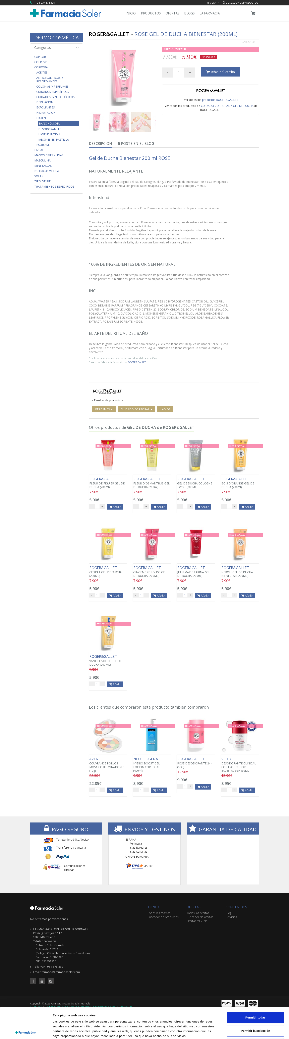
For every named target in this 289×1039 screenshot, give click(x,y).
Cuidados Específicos (52, 92)
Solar (38, 176)
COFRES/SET (42, 62)
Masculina (42, 160)
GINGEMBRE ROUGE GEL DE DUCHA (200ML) (151, 572)
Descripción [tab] (100, 143)
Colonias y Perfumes (52, 86)
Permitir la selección (255, 999)
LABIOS (165, 409)
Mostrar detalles (217, 1031)
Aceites (41, 72)
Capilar (40, 57)
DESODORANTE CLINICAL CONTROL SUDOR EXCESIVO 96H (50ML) (239, 764)
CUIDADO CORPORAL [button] (136, 409)
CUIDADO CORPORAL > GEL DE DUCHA (227, 106)
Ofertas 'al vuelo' (197, 921)
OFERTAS (193, 907)
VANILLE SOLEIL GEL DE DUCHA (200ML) (107, 660)
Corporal (41, 67)
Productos (151, 13)
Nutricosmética (46, 171)
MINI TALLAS (43, 166)
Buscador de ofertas (200, 917)
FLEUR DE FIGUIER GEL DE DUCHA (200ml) (107, 483)
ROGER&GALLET (137, 362)
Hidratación (46, 112)
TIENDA (154, 907)
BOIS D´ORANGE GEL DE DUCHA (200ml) (239, 483)
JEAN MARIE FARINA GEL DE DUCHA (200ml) (195, 572)
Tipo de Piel (43, 181)
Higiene (41, 118)
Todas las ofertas (198, 913)
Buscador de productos (240, 2)
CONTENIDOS (236, 907)
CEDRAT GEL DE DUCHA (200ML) (107, 572)
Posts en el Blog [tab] (136, 143)
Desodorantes (49, 129)
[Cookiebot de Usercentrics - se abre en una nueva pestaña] (26, 1031)
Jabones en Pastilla (53, 139)
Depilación (44, 102)
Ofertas (172, 13)
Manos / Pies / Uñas (48, 155)
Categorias (56, 47)
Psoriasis (43, 145)
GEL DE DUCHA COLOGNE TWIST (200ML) (195, 483)
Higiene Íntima (49, 134)
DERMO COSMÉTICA (56, 37)
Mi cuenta (213, 2)
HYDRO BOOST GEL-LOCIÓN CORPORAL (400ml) (151, 764)
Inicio (131, 13)
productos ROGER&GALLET (220, 100)
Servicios (231, 917)
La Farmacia (209, 13)
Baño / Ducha (49, 123)
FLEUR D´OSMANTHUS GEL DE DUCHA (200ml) (151, 483)
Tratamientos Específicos (54, 186)
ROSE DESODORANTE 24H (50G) (195, 763)
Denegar (255, 1012)
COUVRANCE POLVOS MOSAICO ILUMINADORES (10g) (107, 764)
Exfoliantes (45, 107)
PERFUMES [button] (104, 409)
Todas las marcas (159, 913)
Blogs (189, 13)
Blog (228, 913)
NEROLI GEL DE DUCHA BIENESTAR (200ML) (239, 572)
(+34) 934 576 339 (45, 2)
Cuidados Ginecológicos (55, 97)
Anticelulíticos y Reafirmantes (49, 79)
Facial (39, 150)
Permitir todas (255, 986)
